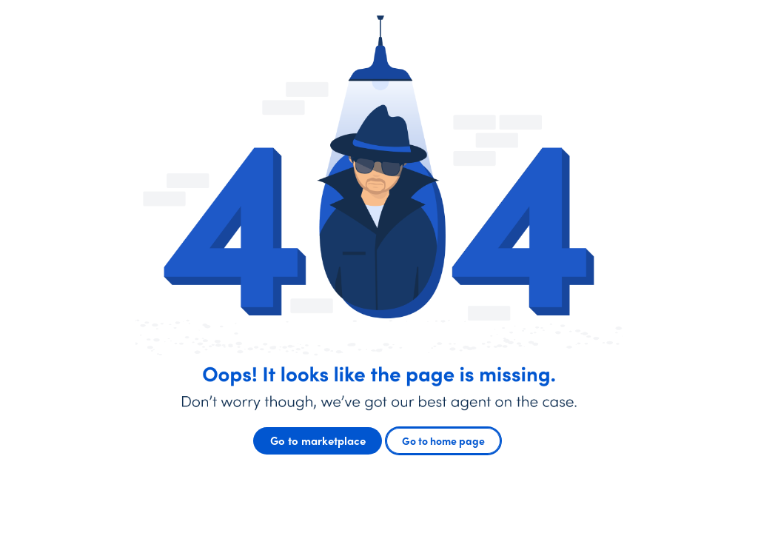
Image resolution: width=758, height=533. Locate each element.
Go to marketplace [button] (318, 440)
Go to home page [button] (443, 440)
